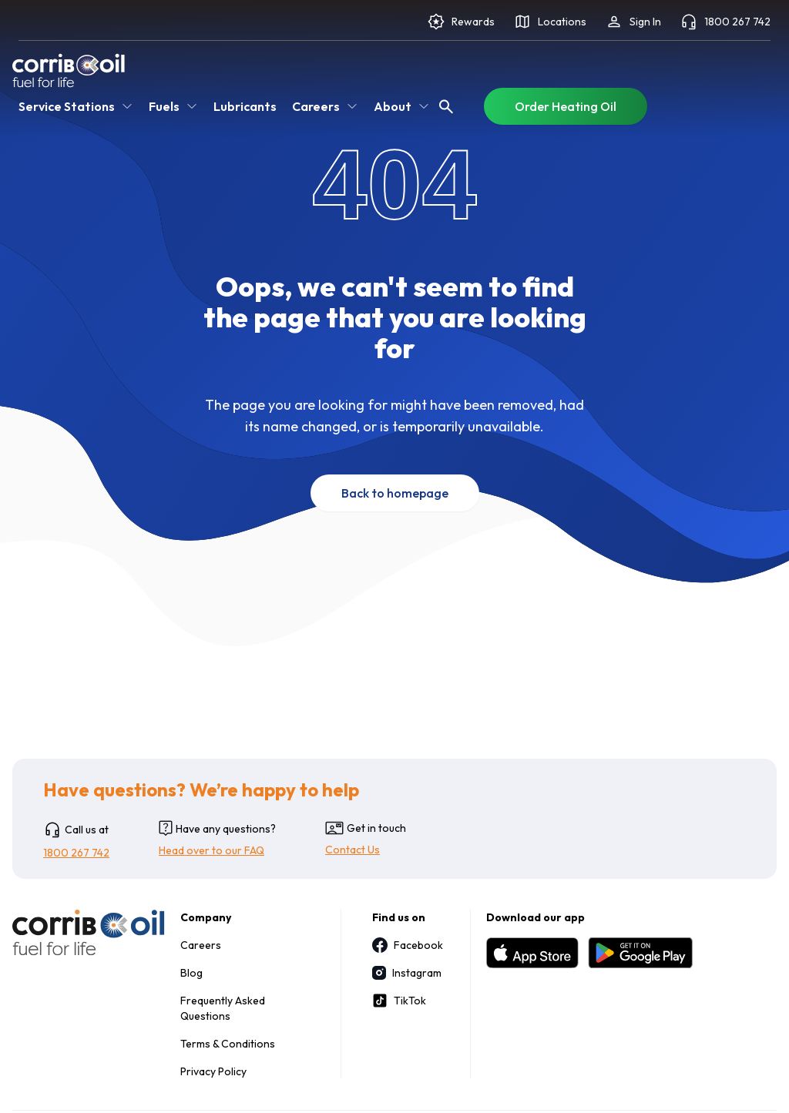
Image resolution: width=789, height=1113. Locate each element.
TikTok (399, 1000)
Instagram (405, 973)
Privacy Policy (213, 1071)
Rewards (461, 21)
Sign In (633, 21)
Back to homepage (394, 493)
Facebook (405, 945)
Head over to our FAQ (211, 850)
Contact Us (352, 850)
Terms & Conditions (227, 1044)
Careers (200, 945)
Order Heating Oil (565, 106)
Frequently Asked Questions (222, 1008)
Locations (549, 21)
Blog (191, 973)
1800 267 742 (725, 21)
